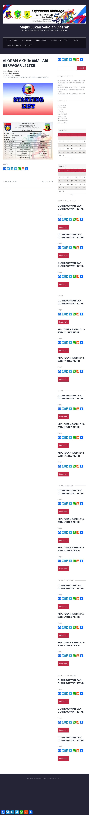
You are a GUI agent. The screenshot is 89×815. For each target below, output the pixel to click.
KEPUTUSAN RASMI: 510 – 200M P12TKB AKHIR (71, 359)
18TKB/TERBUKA (66, 486)
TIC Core (58, 778)
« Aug (71, 159)
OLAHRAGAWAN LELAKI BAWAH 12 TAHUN (71, 94)
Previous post (10, 181)
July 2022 (60, 110)
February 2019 (62, 118)
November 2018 (63, 121)
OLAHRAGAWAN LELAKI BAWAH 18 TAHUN (71, 81)
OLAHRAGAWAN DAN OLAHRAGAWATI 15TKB (71, 236)
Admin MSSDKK (13, 73)
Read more (63, 227)
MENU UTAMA (11, 40)
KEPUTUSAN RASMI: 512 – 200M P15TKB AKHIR (71, 454)
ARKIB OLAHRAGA (13, 45)
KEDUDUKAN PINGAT (59, 40)
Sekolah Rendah (42, 77)
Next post (47, 181)
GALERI (75, 40)
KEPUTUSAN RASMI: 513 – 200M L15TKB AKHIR (71, 426)
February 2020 (62, 114)
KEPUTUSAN (41, 40)
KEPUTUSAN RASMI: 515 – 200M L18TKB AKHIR (71, 520)
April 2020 (61, 112)
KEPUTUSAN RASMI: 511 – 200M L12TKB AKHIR (71, 331)
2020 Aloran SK (25, 77)
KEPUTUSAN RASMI (67, 201)
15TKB (61, 391)
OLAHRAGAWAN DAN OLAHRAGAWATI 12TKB (71, 264)
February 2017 (62, 123)
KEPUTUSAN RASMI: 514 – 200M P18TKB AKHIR (71, 549)
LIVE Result (27, 40)
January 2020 (62, 116)
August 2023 (62, 107)
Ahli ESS (28, 45)
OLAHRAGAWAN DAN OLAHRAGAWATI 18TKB (71, 207)
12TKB (61, 296)
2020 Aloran (15, 77)
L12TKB (33, 77)
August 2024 (62, 105)
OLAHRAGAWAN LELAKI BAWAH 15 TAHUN (71, 87)
